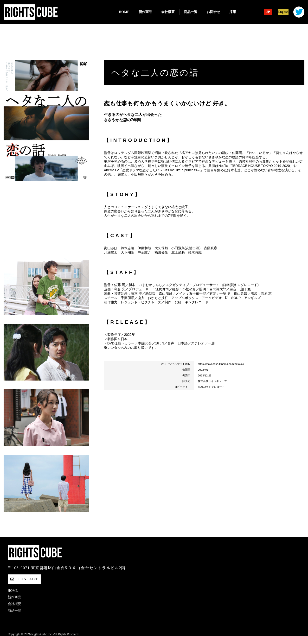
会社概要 (168, 12)
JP (268, 12)
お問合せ (213, 12)
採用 (232, 12)
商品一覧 (190, 12)
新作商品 (145, 12)
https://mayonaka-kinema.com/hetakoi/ (221, 364)
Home (124, 12)
